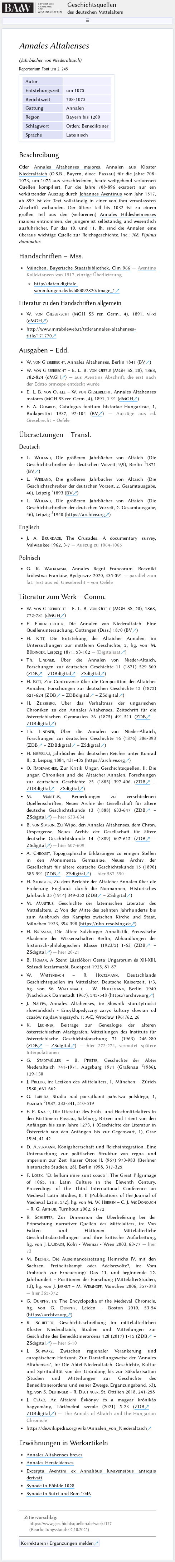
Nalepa (39, 1003)
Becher (42, 1259)
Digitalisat (109, 652)
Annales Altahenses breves (54, 1454)
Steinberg (42, 881)
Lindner (46, 660)
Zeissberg (46, 703)
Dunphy (41, 1301)
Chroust (41, 853)
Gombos (47, 406)
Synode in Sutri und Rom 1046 (58, 1493)
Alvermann (44, 1146)
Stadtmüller (49, 1060)
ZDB (33, 673)
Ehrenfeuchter (49, 623)
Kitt (40, 638)
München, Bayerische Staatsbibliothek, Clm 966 (78, 268)
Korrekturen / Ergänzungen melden (57, 1543)
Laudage (56, 1244)
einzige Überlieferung (99, 274)
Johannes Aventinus (100, 194)
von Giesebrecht (52, 314)
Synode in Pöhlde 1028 (50, 1485)
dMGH (35, 320)
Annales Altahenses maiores (67, 167)
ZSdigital (90, 673)
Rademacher (45, 768)
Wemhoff (92, 1286)
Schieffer (44, 1217)
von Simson (43, 825)
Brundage (51, 538)
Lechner (45, 1025)
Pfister (90, 1060)
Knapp (44, 1111)
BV (142, 362)
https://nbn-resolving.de (105, 923)
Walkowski (55, 568)
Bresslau (41, 753)
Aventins (147, 268)
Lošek (37, 1175)
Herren (109, 1202)
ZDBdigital (59, 673)
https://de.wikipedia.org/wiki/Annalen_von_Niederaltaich (86, 1428)
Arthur (49, 1209)
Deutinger (58, 1392)
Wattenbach (52, 975)
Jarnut (64, 1286)
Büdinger (35, 652)
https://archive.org (85, 514)
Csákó (39, 1399)
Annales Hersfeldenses (50, 1462)
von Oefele (100, 370)
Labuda (41, 1096)
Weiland (42, 457)
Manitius (51, 796)
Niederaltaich (33, 173)
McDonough (143, 1202)
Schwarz (44, 1351)
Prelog (38, 1081)
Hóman (40, 960)
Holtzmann (107, 975)
